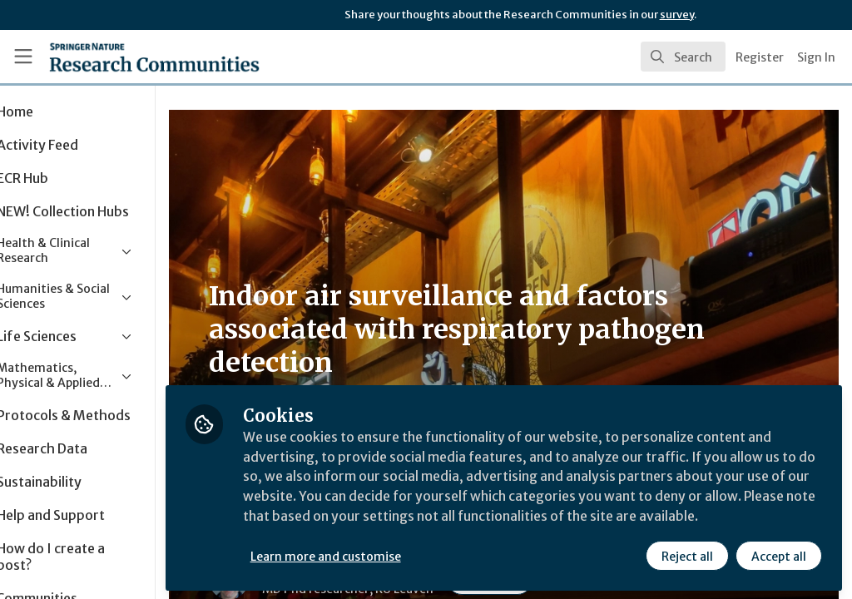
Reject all (687, 554)
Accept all (778, 554)
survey (677, 14)
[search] (683, 57)
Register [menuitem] (760, 57)
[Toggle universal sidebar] (23, 56)
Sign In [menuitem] (816, 57)
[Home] (125, 56)
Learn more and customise (383, 554)
